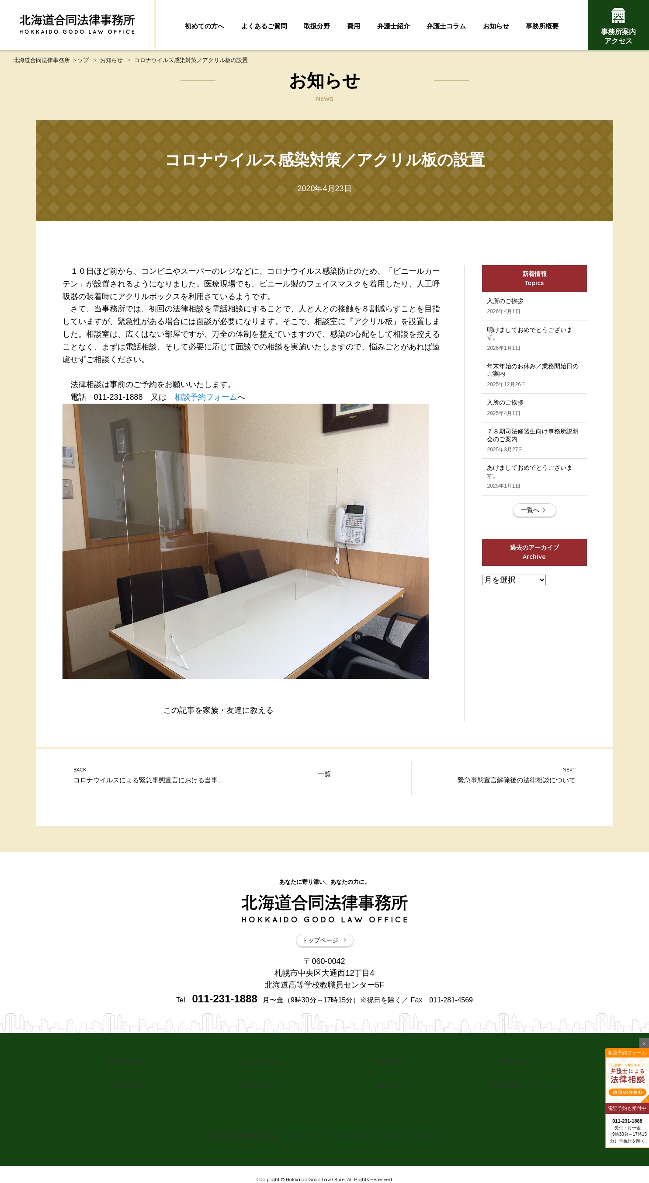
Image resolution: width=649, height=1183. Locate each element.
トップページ (325, 944)
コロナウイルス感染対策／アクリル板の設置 (191, 62)
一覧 (324, 779)
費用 (353, 26)
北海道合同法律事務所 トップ (51, 62)
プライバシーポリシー (420, 1129)
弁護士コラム (446, 26)
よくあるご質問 (264, 26)
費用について (521, 1064)
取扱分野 (317, 26)
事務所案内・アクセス (521, 1084)
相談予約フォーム (205, 399)
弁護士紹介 (393, 26)
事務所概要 (542, 26)
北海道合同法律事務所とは (234, 1129)
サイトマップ (304, 1129)
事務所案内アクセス (618, 26)
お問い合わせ (356, 1129)
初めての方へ (204, 26)
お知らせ (496, 26)
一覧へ (534, 568)
